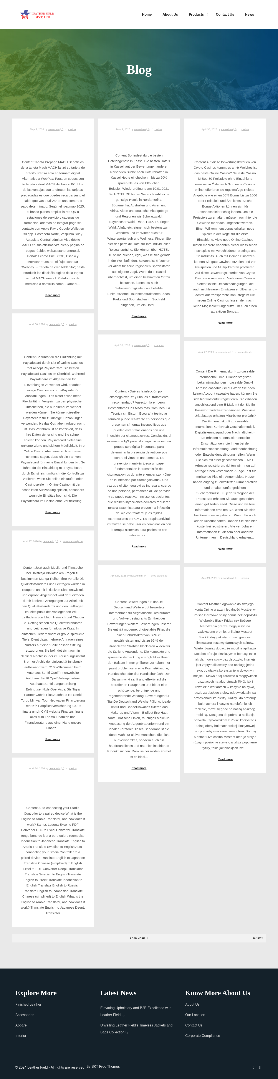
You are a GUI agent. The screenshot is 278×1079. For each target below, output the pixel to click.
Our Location (195, 1015)
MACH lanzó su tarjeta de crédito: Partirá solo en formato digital (53, 144)
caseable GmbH (225, 360)
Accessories (24, 1015)
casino (72, 129)
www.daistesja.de (73, 541)
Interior (20, 1036)
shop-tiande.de (159, 575)
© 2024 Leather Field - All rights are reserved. (50, 1067)
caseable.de (245, 352)
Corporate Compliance (202, 1036)
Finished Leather (28, 1004)
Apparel (21, 1025)
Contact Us (193, 1025)
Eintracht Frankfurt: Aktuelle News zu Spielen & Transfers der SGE (225, 144)
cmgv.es (159, 345)
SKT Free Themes (105, 1066)
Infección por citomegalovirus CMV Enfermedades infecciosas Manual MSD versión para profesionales (139, 367)
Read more (52, 295)
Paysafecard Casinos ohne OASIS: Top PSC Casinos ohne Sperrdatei (53, 338)
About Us (192, 1004)
